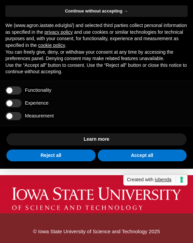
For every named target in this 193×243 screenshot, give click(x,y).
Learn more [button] (96, 139)
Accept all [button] (142, 155)
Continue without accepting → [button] (96, 11)
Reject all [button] (51, 155)
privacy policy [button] (58, 32)
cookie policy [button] (51, 45)
